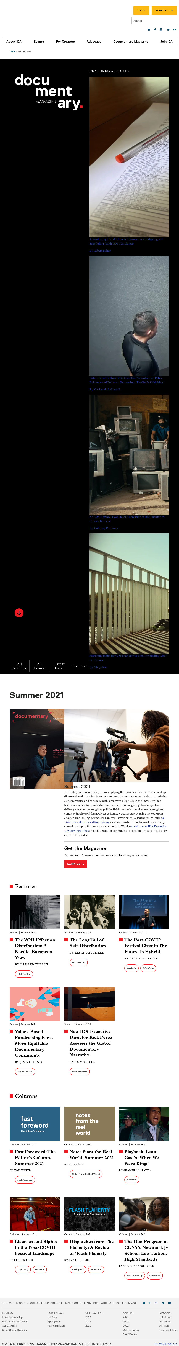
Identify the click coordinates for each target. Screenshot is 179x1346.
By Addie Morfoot (141, 957)
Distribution (25, 972)
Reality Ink (78, 1266)
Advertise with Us (99, 1300)
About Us (33, 1300)
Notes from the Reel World (86, 1177)
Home (13, 51)
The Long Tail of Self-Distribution (88, 941)
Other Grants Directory (14, 1327)
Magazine (165, 1310)
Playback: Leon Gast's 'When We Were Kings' (141, 1155)
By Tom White (82, 1060)
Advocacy (94, 41)
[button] (20, 612)
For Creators (65, 41)
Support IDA (164, 10)
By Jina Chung (29, 1060)
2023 (126, 1318)
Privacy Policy (166, 1341)
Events (39, 41)
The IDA (7, 1300)
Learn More (76, 863)
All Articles (20, 666)
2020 (88, 1323)
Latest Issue (60, 666)
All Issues (40, 666)
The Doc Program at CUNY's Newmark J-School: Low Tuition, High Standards (146, 1247)
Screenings (56, 1310)
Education (96, 1266)
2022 (88, 1318)
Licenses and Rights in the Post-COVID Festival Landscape (37, 1244)
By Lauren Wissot (33, 963)
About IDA (14, 41)
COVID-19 (148, 967)
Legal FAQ (24, 1266)
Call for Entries (131, 1327)
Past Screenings (56, 1323)
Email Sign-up (73, 1300)
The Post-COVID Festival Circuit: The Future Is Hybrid (145, 944)
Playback (131, 1177)
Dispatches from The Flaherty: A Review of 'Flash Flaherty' (92, 1244)
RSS (117, 1300)
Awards (128, 1310)
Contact (130, 1300)
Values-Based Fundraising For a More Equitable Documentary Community (35, 1041)
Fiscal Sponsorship (12, 1314)
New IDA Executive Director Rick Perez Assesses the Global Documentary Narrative (91, 1041)
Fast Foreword (26, 1177)
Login (141, 10)
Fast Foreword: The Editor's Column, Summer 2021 (36, 1155)
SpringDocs (54, 1318)
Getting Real (94, 1310)
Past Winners (130, 1331)
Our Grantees (9, 1323)
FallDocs (52, 1314)
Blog (19, 1300)
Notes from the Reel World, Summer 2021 (91, 1155)
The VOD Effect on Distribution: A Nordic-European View (36, 947)
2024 (88, 1314)
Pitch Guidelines (168, 1327)
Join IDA (166, 41)
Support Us (51, 1300)
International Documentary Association (23, 17)
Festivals (131, 967)
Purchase (80, 666)
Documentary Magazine (130, 41)
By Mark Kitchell (87, 951)
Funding (7, 1310)
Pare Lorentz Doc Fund (15, 1318)
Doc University (134, 1272)
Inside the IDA (26, 1069)
